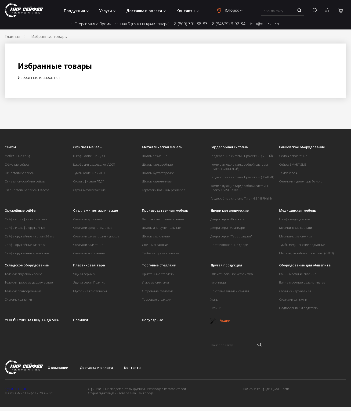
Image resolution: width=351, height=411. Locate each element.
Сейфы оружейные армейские (27, 253)
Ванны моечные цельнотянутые (302, 282)
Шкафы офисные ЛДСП (89, 156)
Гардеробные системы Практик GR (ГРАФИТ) (242, 177)
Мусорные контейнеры (90, 291)
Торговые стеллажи (159, 265)
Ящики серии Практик (89, 282)
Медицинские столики (295, 236)
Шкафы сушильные (156, 236)
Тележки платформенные (23, 291)
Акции (220, 320)
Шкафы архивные (154, 156)
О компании (58, 367)
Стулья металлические (89, 190)
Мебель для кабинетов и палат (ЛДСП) (306, 253)
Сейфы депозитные (293, 156)
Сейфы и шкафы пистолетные (26, 219)
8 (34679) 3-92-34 (228, 23)
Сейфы (10, 147)
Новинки (80, 320)
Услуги (107, 10)
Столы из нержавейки (295, 291)
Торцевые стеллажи (156, 299)
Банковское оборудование (302, 147)
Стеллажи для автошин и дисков (96, 236)
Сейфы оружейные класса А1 (26, 245)
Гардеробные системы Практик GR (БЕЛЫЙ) (241, 156)
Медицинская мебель (297, 210)
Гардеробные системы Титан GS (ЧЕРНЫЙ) (240, 198)
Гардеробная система (229, 147)
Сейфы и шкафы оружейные (25, 228)
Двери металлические (229, 210)
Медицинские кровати (295, 228)
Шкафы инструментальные (161, 228)
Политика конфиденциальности (266, 389)
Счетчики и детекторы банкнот (301, 181)
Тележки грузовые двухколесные (29, 282)
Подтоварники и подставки (298, 308)
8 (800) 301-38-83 (190, 23)
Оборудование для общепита (305, 265)
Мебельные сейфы (19, 156)
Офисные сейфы (17, 164)
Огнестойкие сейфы (19, 173)
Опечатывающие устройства (231, 274)
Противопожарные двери (229, 245)
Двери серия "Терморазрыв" (231, 236)
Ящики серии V (84, 274)
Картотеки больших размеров (163, 190)
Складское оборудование (27, 265)
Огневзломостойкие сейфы (25, 181)
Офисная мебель (87, 147)
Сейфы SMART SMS (293, 164)
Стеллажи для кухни (293, 299)
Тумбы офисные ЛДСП (89, 173)
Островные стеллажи (157, 291)
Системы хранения (18, 299)
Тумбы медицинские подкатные (302, 245)
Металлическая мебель (162, 147)
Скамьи (215, 308)
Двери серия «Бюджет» (227, 219)
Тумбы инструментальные (161, 253)
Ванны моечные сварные (297, 274)
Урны (214, 299)
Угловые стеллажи (155, 282)
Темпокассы (288, 173)
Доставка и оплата (146, 10)
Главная (12, 36)
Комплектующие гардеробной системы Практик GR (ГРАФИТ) (239, 188)
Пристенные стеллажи (158, 274)
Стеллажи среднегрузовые (92, 228)
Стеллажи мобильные (89, 253)
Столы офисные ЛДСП (89, 181)
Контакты (188, 10)
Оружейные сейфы (20, 210)
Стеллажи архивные (87, 219)
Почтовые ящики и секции (229, 291)
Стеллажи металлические (95, 210)
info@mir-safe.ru (265, 23)
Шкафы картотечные (157, 181)
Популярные (152, 320)
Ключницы (218, 282)
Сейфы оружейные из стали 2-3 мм (29, 236)
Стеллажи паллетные (88, 245)
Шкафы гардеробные (157, 164)
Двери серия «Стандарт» (228, 228)
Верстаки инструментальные (163, 219)
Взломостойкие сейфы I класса (27, 190)
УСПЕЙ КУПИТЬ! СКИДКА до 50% (32, 320)
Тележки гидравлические (23, 274)
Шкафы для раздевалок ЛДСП (94, 164)
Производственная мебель (165, 210)
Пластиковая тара (89, 265)
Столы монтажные (155, 245)
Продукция (76, 10)
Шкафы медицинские (294, 219)
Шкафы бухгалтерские (158, 173)
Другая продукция (226, 265)
